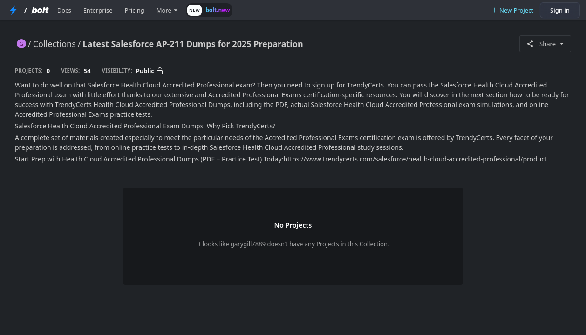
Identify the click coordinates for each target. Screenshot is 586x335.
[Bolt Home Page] (40, 10)
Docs (64, 10)
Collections (54, 43)
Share (545, 44)
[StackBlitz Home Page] (13, 10)
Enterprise (98, 10)
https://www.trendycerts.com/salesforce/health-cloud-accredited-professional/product (415, 158)
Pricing (134, 10)
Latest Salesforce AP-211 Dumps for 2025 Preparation (193, 43)
